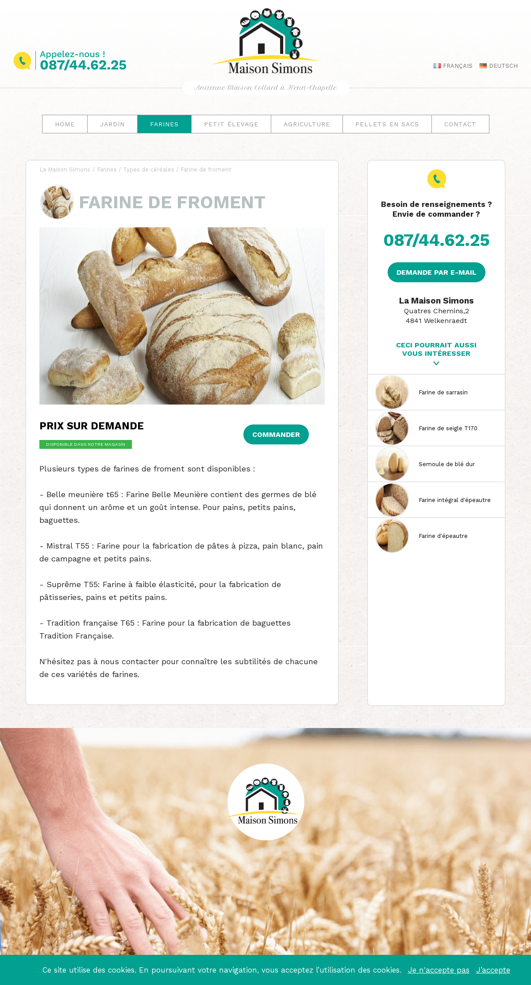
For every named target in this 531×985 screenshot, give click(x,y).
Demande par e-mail (436, 272)
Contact (460, 124)
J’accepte (493, 970)
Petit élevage (231, 124)
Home (65, 124)
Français (451, 65)
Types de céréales (148, 169)
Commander (276, 434)
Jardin (112, 124)
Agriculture (307, 124)
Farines (164, 124)
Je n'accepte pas (438, 970)
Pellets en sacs (387, 124)
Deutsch (496, 65)
